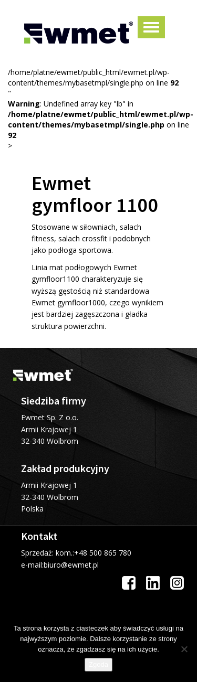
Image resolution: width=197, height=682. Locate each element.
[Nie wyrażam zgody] (184, 649)
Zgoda (98, 664)
